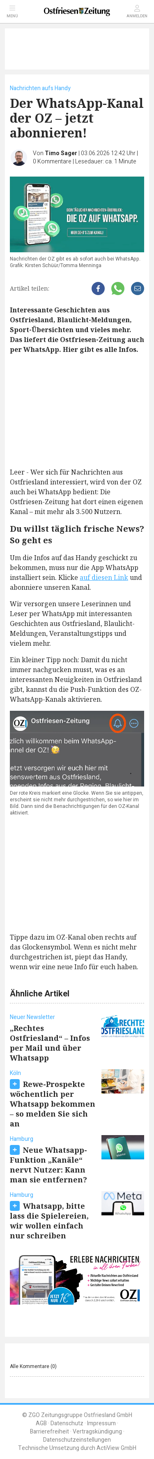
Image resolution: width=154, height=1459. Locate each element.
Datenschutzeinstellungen (77, 1440)
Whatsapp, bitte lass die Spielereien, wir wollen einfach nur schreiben (49, 1220)
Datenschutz (67, 1423)
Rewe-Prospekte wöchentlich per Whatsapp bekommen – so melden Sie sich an (52, 1104)
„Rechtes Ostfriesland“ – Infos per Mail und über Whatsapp (50, 1043)
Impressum (101, 1423)
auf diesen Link (104, 577)
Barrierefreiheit (49, 1431)
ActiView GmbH (116, 1448)
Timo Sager (61, 153)
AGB (41, 1423)
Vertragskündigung (97, 1431)
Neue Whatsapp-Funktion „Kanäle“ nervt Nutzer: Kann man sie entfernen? (48, 1164)
